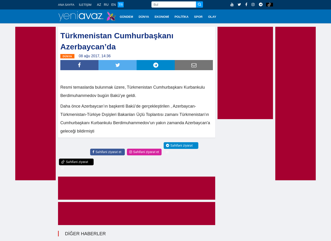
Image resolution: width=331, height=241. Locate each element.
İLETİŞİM (85, 4)
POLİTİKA (182, 16)
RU (106, 4)
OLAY (212, 16)
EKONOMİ (162, 16)
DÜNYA (144, 16)
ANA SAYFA (66, 4)
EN (113, 4)
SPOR (198, 16)
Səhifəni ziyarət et (106, 152)
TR (121, 4)
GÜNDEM (126, 16)
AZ (99, 4)
